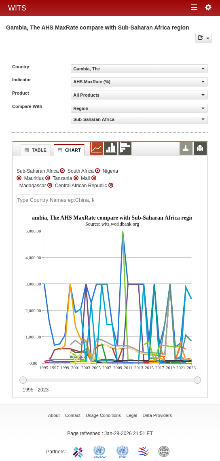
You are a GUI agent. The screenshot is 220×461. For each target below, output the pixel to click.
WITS (17, 8)
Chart (68, 150)
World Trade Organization (144, 451)
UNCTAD (101, 451)
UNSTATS (122, 451)
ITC (79, 451)
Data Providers (157, 415)
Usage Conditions (103, 415)
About (54, 415)
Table (35, 150)
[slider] (110, 380)
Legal (131, 415)
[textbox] (55, 200)
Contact (72, 415)
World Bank (166, 451)
